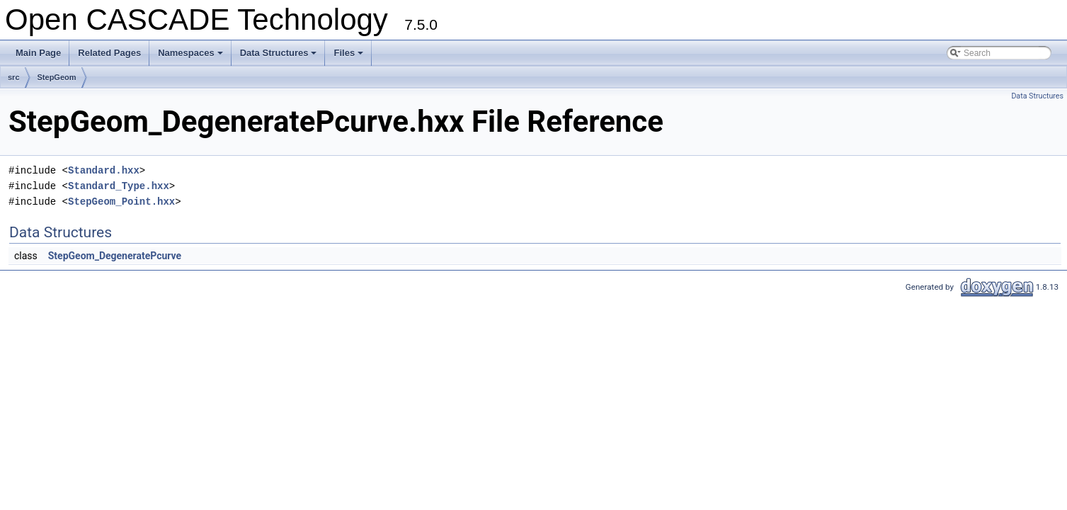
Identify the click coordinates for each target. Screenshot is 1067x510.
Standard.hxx (103, 170)
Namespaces (191, 56)
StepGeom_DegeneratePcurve (114, 255)
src (14, 77)
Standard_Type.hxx (118, 186)
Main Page (38, 52)
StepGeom (57, 77)
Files (349, 56)
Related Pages (109, 52)
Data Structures (279, 56)
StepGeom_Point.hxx (121, 201)
